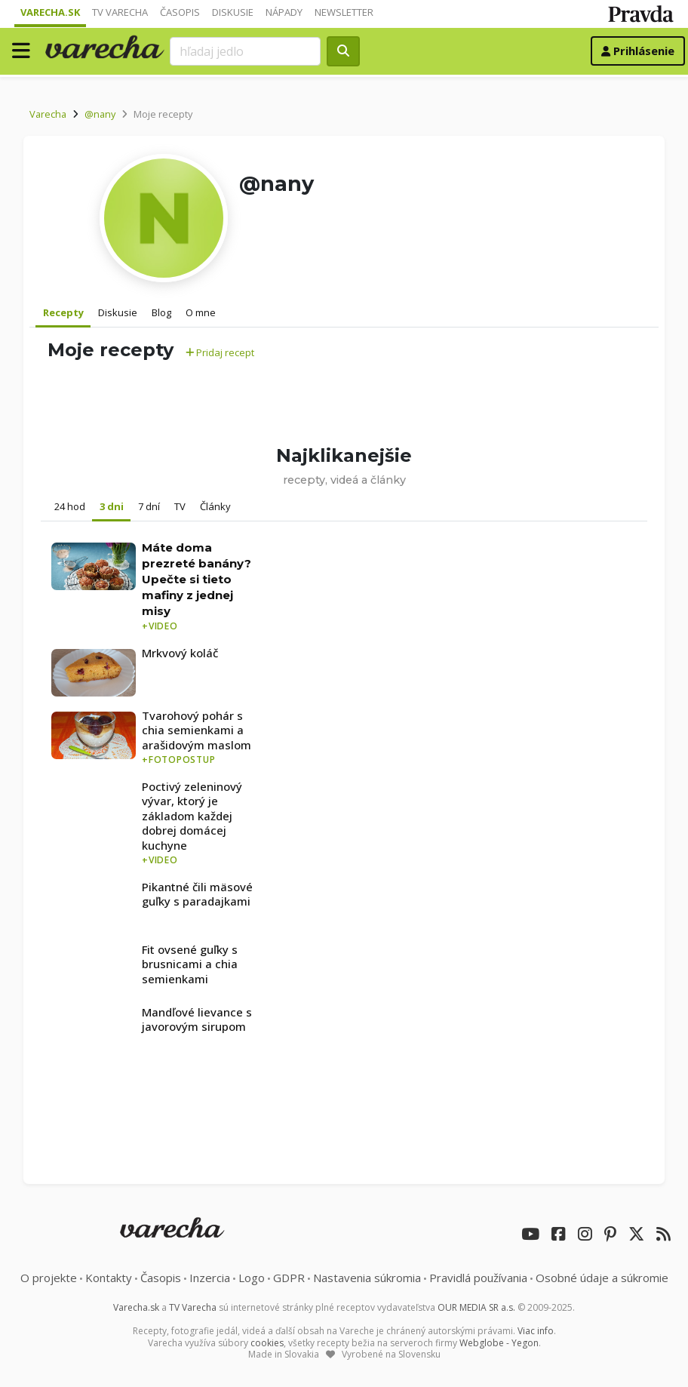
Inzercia (209, 1277)
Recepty (63, 312)
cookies (267, 1342)
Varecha (47, 114)
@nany (99, 114)
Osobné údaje (602, 1277)
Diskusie (232, 12)
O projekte (48, 1277)
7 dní (149, 506)
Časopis (180, 12)
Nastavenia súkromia (367, 1277)
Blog (161, 312)
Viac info (536, 1330)
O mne (201, 312)
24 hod (69, 506)
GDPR (289, 1277)
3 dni (112, 506)
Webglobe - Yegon (499, 1342)
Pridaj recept (220, 352)
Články (215, 506)
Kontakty (108, 1277)
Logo (251, 1277)
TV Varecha (120, 12)
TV (180, 506)
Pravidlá (478, 1277)
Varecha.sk (50, 12)
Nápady (284, 12)
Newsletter (344, 12)
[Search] (245, 51)
